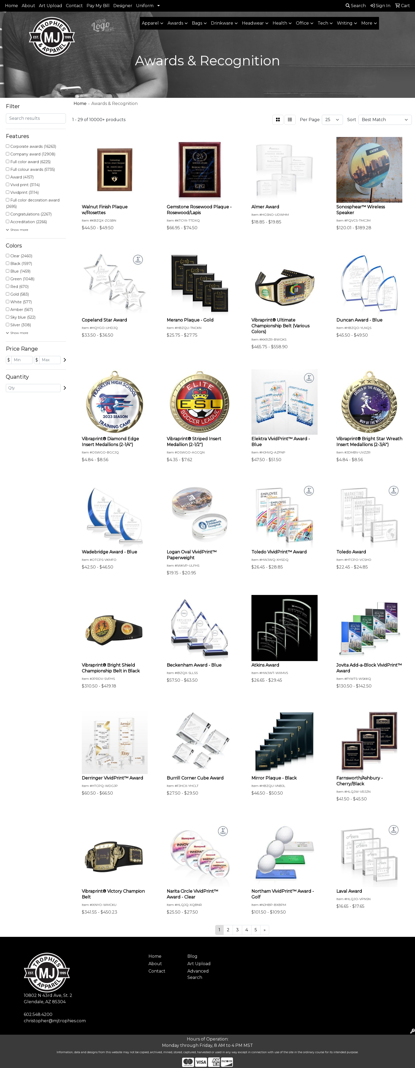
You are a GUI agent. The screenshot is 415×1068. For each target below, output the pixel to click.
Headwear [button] (253, 23)
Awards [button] (175, 23)
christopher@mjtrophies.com (55, 1020)
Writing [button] (345, 23)
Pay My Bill (98, 5)
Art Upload (50, 5)
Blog (192, 956)
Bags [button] (197, 23)
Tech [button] (323, 23)
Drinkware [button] (222, 23)
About (28, 5)
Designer (122, 5)
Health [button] (280, 23)
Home (11, 5)
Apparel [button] (150, 23)
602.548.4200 (38, 1014)
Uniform (145, 5)
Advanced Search (198, 974)
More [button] (366, 23)
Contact (74, 5)
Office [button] (302, 23)
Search (356, 5)
